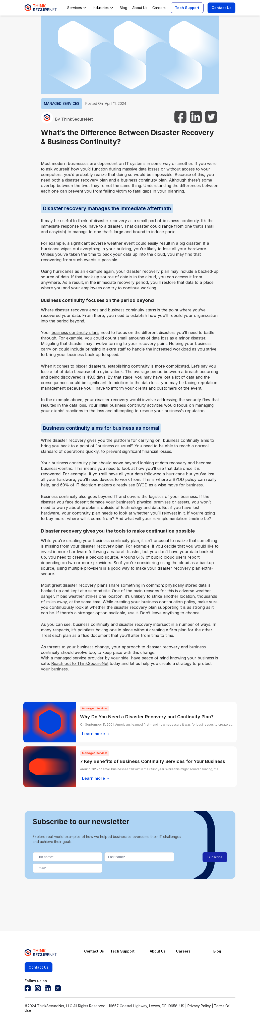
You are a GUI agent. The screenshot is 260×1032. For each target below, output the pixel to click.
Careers (183, 951)
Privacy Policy (199, 1006)
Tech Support (187, 8)
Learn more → (96, 733)
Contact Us (221, 8)
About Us (158, 951)
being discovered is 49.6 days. (77, 377)
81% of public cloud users (161, 557)
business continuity (92, 624)
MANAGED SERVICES (61, 103)
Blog (217, 951)
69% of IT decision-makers (86, 484)
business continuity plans (75, 332)
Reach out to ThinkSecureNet (79, 663)
